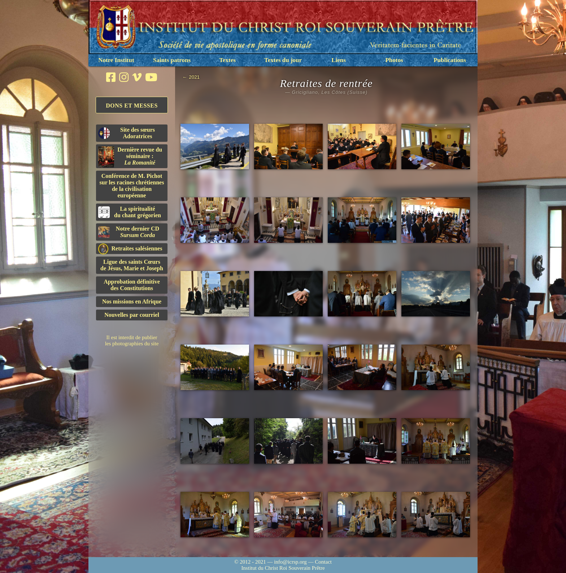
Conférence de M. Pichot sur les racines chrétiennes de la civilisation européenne (132, 185)
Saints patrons (172, 60)
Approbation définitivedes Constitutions (132, 285)
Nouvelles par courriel (131, 315)
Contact (323, 562)
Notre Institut (116, 60)
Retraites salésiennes (130, 249)
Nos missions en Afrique (131, 301)
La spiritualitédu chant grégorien (129, 212)
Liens (338, 60)
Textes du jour (283, 60)
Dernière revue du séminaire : (130, 156)
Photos (394, 60)
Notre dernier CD (128, 232)
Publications (450, 60)
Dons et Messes (132, 105)
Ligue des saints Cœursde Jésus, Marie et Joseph (131, 265)
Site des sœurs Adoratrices (126, 133)
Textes (227, 60)
